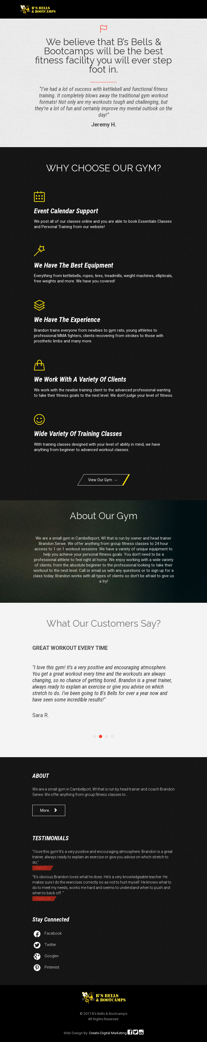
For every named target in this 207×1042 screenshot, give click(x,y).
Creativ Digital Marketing (108, 1033)
